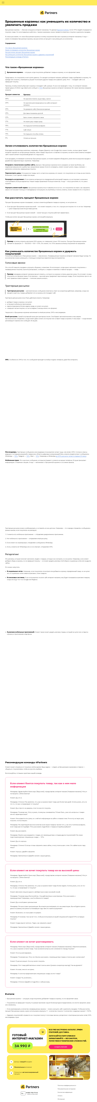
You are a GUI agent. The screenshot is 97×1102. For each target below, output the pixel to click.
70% (40, 88)
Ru (22, 1093)
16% (28, 456)
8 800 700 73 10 (32, 1093)
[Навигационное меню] (3, 3)
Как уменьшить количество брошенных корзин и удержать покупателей (29, 54)
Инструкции (61, 1099)
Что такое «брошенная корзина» (16, 48)
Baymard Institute (63, 30)
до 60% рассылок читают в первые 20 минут (71, 456)
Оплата (60, 1096)
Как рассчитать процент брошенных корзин (20, 52)
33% (16, 456)
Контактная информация (65, 1092)
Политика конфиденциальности (67, 1085)
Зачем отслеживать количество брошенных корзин (22, 50)
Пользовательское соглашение (66, 1089)
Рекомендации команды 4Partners (17, 57)
